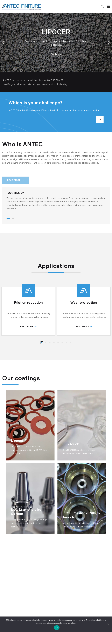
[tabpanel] (56, 201)
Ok (56, 628)
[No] (108, 624)
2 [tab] (13, 218)
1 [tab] (8, 218)
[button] (3, 42)
